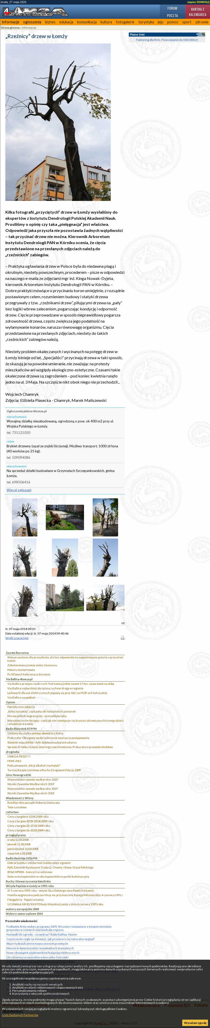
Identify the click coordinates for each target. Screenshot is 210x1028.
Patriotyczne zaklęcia (21, 706)
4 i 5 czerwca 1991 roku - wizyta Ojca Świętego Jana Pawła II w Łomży (50, 890)
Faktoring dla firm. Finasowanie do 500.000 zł (167, 40)
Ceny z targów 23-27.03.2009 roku (28, 825)
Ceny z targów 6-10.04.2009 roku (28, 816)
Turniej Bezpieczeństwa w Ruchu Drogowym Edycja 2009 (44, 770)
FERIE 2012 (14, 761)
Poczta (172, 15)
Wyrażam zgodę (195, 1023)
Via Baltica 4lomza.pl (19, 679)
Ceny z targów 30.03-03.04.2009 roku (30, 821)
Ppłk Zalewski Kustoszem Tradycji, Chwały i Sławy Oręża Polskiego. (50, 867)
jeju (160, 22)
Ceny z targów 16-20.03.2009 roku (28, 830)
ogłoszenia (32, 22)
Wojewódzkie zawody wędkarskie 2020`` (33, 779)
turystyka (146, 22)
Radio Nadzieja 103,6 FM (21, 858)
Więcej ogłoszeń (19, 490)
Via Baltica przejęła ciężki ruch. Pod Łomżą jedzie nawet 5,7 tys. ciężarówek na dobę (60, 683)
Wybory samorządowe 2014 (24, 913)
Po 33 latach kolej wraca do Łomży (28, 674)
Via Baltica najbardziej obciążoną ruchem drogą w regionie (45, 688)
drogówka (12, 751)
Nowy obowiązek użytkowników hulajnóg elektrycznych (42, 952)
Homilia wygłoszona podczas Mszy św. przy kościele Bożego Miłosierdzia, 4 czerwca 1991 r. (65, 895)
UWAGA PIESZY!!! (19, 756)
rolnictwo (12, 812)
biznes (50, 22)
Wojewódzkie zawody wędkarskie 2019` (32, 788)
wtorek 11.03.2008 (18, 844)
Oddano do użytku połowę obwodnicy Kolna (35, 733)
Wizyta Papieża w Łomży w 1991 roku (30, 886)
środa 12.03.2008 (18, 839)
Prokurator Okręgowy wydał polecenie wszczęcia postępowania (48, 737)
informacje (10, 22)
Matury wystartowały (21, 669)
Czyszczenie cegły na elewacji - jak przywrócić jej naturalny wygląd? (50, 939)
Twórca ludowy (17, 807)
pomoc (172, 22)
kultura (106, 22)
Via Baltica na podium (21, 697)
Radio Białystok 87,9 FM (21, 728)
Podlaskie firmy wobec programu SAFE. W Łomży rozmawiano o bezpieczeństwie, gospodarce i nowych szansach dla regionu (59, 928)
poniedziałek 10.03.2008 (22, 848)
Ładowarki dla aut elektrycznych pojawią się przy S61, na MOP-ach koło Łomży (57, 692)
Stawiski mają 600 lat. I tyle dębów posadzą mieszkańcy (42, 742)
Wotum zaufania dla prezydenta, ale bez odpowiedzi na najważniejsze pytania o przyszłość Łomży (65, 659)
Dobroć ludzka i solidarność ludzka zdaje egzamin (39, 862)
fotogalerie (125, 22)
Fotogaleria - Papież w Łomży (25, 899)
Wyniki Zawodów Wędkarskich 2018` (31, 793)
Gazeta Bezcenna (17, 652)
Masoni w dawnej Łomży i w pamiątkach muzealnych (40, 948)
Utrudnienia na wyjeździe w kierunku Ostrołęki (37, 957)
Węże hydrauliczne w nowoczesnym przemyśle (37, 943)
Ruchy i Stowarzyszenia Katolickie (28, 881)
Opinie (10, 702)
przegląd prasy (16, 835)
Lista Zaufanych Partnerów (20, 1015)
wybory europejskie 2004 (22, 909)
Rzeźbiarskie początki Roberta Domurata (33, 802)
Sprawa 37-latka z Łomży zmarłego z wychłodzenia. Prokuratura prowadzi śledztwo (60, 747)
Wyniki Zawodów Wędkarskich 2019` (31, 784)
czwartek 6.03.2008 (19, 853)
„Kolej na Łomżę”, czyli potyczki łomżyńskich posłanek (41, 711)
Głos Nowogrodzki (18, 775)
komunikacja (87, 22)
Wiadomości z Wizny (20, 798)
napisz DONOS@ (198, 2)
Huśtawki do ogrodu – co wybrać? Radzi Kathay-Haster (41, 934)
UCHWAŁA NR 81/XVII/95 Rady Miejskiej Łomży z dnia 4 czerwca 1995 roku (55, 904)
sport (186, 22)
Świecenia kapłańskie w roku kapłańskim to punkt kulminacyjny (48, 876)
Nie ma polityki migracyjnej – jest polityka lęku (37, 716)
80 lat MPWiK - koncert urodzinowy (29, 872)
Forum (172, 8)
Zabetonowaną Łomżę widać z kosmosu (32, 665)
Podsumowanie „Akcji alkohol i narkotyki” (34, 765)
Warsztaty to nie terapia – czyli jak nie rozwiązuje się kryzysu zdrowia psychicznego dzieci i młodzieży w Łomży (65, 722)
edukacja (66, 22)
